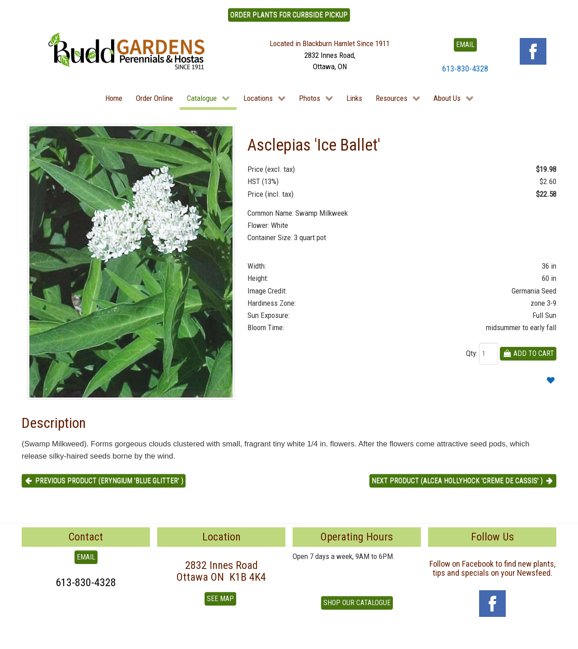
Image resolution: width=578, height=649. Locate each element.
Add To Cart (528, 353)
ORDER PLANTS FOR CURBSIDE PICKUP (289, 14)
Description (54, 423)
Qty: (471, 353)
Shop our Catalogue (357, 602)
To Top (32, 639)
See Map (220, 598)
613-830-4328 (465, 68)
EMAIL (465, 44)
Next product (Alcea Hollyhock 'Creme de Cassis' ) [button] (463, 480)
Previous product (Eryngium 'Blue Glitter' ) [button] (103, 480)
